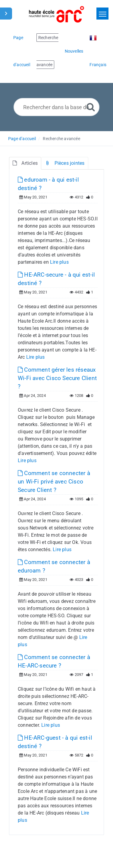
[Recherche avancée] (91, 107)
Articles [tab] (25, 163)
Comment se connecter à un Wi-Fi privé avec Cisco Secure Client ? (54, 481)
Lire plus (59, 262)
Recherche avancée (61, 138)
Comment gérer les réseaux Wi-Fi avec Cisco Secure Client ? (57, 378)
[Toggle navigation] (102, 14)
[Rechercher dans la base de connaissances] (56, 107)
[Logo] (56, 14)
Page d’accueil (22, 138)
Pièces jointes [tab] (64, 163)
